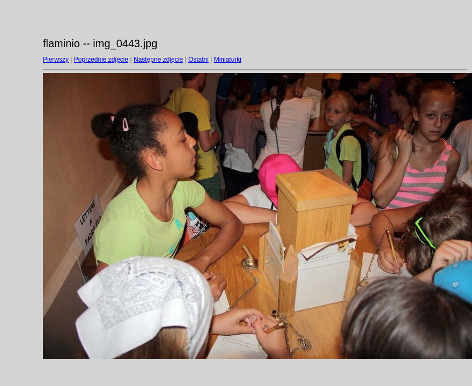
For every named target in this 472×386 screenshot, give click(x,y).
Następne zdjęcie (158, 59)
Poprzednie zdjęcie (101, 59)
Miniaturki (227, 59)
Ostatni (198, 59)
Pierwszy (56, 59)
